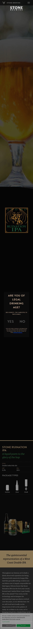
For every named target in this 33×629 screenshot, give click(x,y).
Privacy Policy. (17, 332)
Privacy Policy (16, 626)
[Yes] (11, 321)
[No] (22, 321)
